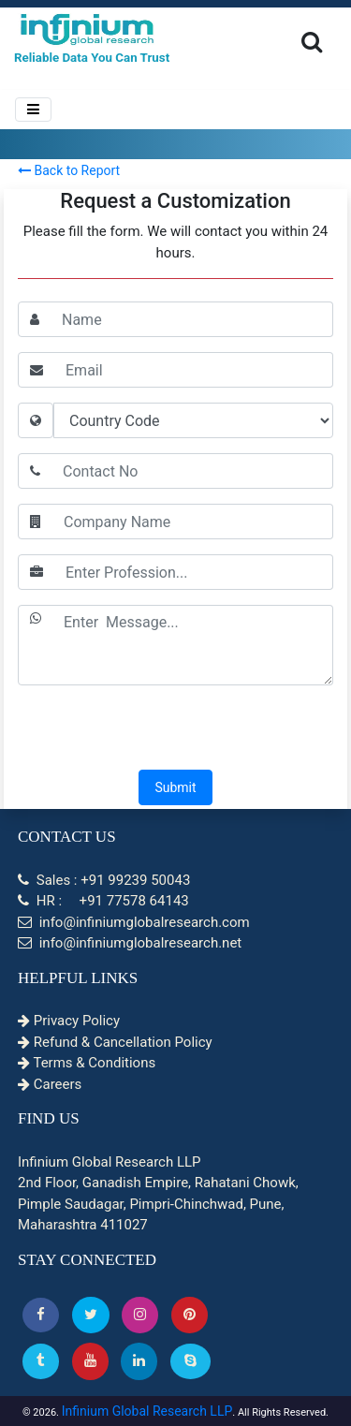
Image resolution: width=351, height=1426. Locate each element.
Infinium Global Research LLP (147, 1411)
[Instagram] (140, 1315)
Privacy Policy (69, 1020)
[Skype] (190, 1361)
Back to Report (69, 170)
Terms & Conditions (86, 1062)
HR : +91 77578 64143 (103, 900)
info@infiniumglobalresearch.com (134, 922)
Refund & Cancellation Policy (115, 1042)
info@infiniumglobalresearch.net (129, 942)
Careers (49, 1084)
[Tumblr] (40, 1361)
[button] (40, 1315)
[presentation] (176, 729)
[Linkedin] (139, 1361)
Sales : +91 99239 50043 (104, 880)
